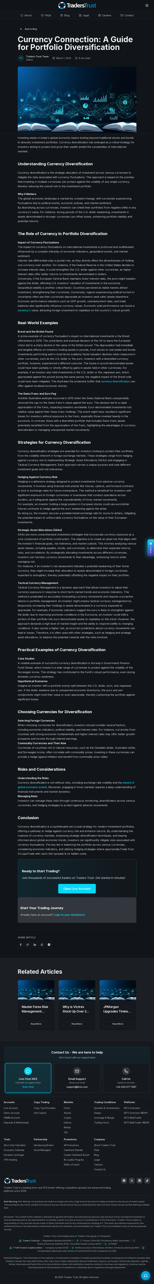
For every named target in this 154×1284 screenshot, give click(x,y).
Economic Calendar (14, 1150)
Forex (67, 1108)
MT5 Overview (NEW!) (136, 1112)
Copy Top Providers (45, 1108)
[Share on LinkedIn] (35, 945)
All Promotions (71, 1145)
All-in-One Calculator (15, 1145)
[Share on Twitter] (28, 945)
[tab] (26, 15)
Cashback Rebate (73, 1150)
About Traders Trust (104, 1145)
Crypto (67, 1117)
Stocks (67, 1112)
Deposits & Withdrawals (16, 1122)
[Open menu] (147, 5)
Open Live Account (77, 888)
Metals (67, 1127)
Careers (98, 1164)
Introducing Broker (44, 1145)
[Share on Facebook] (21, 945)
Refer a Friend (71, 1164)
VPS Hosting (10, 1159)
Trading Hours (101, 1122)
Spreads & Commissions (106, 1108)
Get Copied (40, 1112)
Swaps (97, 1112)
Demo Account (12, 1112)
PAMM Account (12, 1117)
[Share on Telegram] (49, 945)
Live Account (11, 1108)
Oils (66, 1132)
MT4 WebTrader (133, 1117)
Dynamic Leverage (14, 1154)
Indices (67, 1122)
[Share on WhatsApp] (42, 945)
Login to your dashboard (69, 914)
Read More (36, 1024)
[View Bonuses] (151, 547)
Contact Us (100, 1169)
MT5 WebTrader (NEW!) (137, 1122)
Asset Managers (42, 1150)
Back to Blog (28, 29)
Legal (97, 1159)
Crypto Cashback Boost (76, 1154)
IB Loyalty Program (74, 1159)
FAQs (96, 1150)
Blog (96, 1154)
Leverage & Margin (104, 1117)
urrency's (25, 310)
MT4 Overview (132, 1108)
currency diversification (115, 381)
